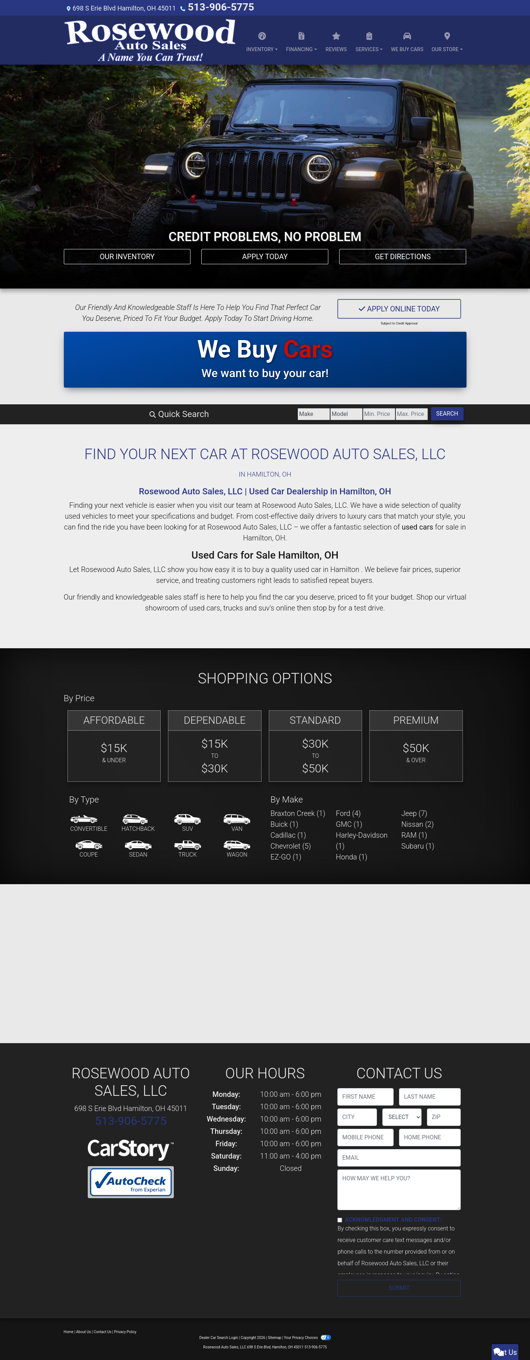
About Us (83, 1331)
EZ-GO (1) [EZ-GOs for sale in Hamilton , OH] (286, 855)
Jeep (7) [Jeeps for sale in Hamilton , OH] (414, 812)
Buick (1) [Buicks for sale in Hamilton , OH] (285, 823)
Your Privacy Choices (307, 1337)
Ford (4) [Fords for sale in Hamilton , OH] (348, 812)
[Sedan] (138, 848)
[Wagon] (236, 848)
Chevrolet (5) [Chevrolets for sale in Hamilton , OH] (291, 845)
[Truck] (187, 848)
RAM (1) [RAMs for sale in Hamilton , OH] (414, 834)
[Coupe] (88, 848)
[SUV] (187, 822)
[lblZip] (444, 1116)
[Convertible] (88, 822)
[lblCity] (357, 1116)
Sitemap (274, 1337)
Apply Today (265, 251)
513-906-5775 (209, 7)
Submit (399, 1286)
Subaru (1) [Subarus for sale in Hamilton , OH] (417, 845)
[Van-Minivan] (236, 822)
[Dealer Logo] (150, 39)
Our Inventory (127, 251)
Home (69, 1331)
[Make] (156, 413)
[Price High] (359, 413)
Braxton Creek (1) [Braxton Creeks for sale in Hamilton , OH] (298, 812)
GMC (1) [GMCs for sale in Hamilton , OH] (349, 823)
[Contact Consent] (339, 1219)
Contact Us (102, 1331)
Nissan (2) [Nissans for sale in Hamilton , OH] (417, 823)
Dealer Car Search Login (218, 1337)
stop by (324, 607)
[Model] (224, 413)
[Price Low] (291, 413)
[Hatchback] (138, 822)
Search (430, 412)
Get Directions (403, 251)
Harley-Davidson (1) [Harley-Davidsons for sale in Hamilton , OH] (362, 839)
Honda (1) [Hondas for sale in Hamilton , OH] (351, 855)
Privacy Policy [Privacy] (125, 1331)
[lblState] (402, 1116)
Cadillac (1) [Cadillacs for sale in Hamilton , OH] (288, 834)
